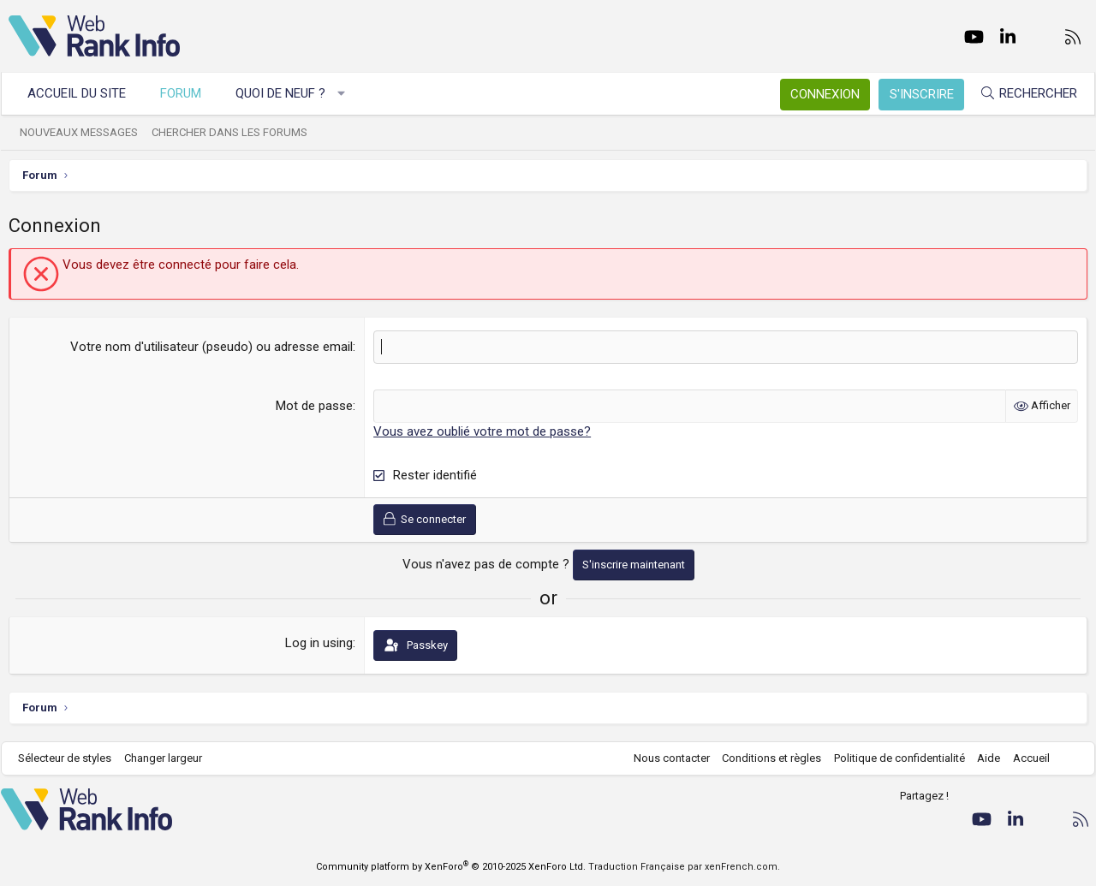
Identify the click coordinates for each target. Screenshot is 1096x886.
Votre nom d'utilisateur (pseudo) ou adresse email (211, 346)
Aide (980, 758)
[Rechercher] (1020, 94)
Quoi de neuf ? (288, 93)
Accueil (1023, 758)
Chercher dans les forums (237, 132)
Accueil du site (84, 93)
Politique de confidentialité (891, 758)
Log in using (319, 643)
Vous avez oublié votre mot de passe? (482, 431)
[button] (349, 94)
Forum (188, 93)
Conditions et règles (763, 758)
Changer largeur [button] (171, 758)
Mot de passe (314, 405)
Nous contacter (664, 758)
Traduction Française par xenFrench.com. (684, 866)
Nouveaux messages (86, 132)
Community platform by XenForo (451, 866)
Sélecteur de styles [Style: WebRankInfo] (72, 758)
